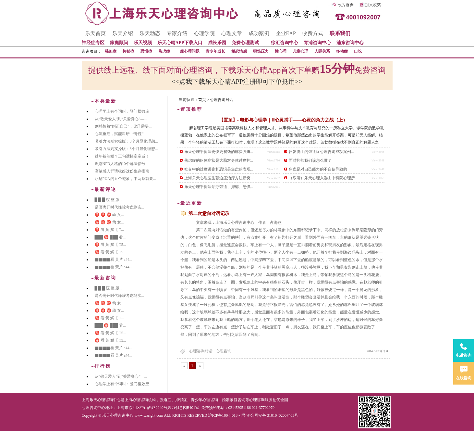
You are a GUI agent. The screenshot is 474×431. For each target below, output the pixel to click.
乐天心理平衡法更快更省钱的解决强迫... (218, 151)
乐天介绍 (122, 33)
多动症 (342, 51)
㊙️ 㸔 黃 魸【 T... (109, 229)
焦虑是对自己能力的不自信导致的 (318, 169)
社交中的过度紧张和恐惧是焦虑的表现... (218, 169)
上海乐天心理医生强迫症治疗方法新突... (218, 178)
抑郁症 (128, 51)
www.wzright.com (148, 415)
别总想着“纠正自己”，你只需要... (123, 126)
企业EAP (286, 33)
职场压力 (261, 51)
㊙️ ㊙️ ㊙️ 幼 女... (109, 214)
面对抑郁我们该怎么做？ (310, 160)
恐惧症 (146, 51)
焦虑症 (164, 51)
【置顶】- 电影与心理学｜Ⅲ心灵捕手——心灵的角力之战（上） (283, 120)
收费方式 (312, 33)
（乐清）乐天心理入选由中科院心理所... (323, 178)
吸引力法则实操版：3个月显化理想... (126, 141)
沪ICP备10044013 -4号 (227, 415)
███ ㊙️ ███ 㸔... (110, 237)
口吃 (358, 51)
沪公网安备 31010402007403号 (272, 415)
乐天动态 (150, 33)
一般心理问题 (188, 51)
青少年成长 (215, 51)
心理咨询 (223, 351)
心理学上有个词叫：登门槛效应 (122, 111)
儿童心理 (300, 51)
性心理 (280, 51)
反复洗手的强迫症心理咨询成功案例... (321, 151)
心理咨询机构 (144, 400)
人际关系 (322, 51)
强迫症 (110, 51)
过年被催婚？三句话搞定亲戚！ (122, 156)
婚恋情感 (239, 51)
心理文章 (231, 33)
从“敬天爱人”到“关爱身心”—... (121, 119)
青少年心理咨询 (204, 400)
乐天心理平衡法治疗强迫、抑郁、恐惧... (218, 186)
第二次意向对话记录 (208, 213)
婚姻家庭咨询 (233, 400)
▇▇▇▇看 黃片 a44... (113, 259)
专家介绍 (177, 33)
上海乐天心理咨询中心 (101, 400)
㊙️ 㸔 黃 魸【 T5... (110, 244)
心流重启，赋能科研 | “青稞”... (121, 134)
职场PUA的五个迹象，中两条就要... (125, 178)
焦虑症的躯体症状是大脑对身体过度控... (218, 160)
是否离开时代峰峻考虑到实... (119, 207)
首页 (202, 99)
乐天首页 (95, 33)
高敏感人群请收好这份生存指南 (122, 171)
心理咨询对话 (201, 351)
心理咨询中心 (93, 407)
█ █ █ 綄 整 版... (109, 199)
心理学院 (204, 33)
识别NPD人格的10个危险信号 (120, 163)
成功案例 (259, 33)
